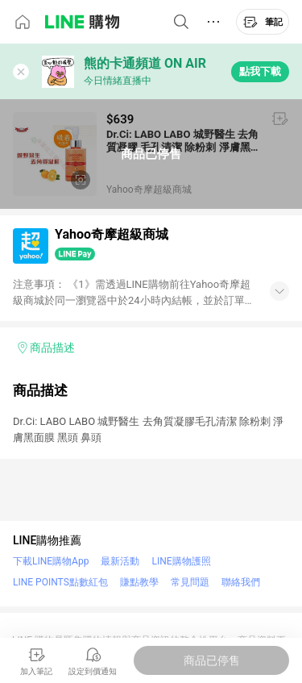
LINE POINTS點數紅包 (60, 582)
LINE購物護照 (180, 561)
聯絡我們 (240, 582)
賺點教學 (139, 582)
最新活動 (120, 561)
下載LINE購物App (51, 561)
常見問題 (190, 582)
